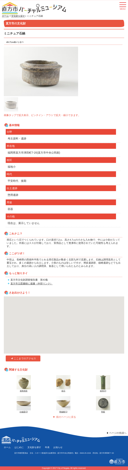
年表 (47, 447)
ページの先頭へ (116, 433)
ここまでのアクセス (23, 358)
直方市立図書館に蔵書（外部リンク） (31, 283)
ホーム (7, 447)
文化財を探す (34, 447)
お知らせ (57, 447)
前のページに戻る (64, 417)
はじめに (19, 447)
